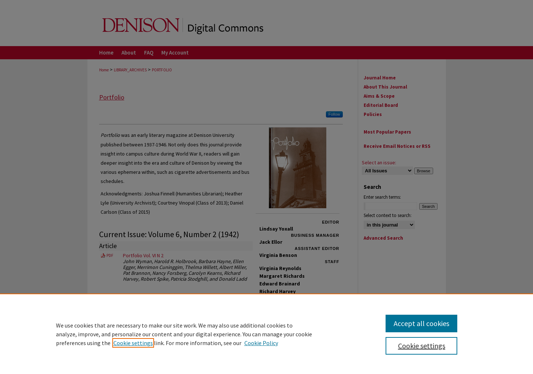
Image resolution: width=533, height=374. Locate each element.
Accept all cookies (421, 323)
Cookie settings (133, 343)
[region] (266, 333)
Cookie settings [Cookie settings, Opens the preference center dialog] (421, 345)
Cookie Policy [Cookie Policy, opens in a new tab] (261, 343)
